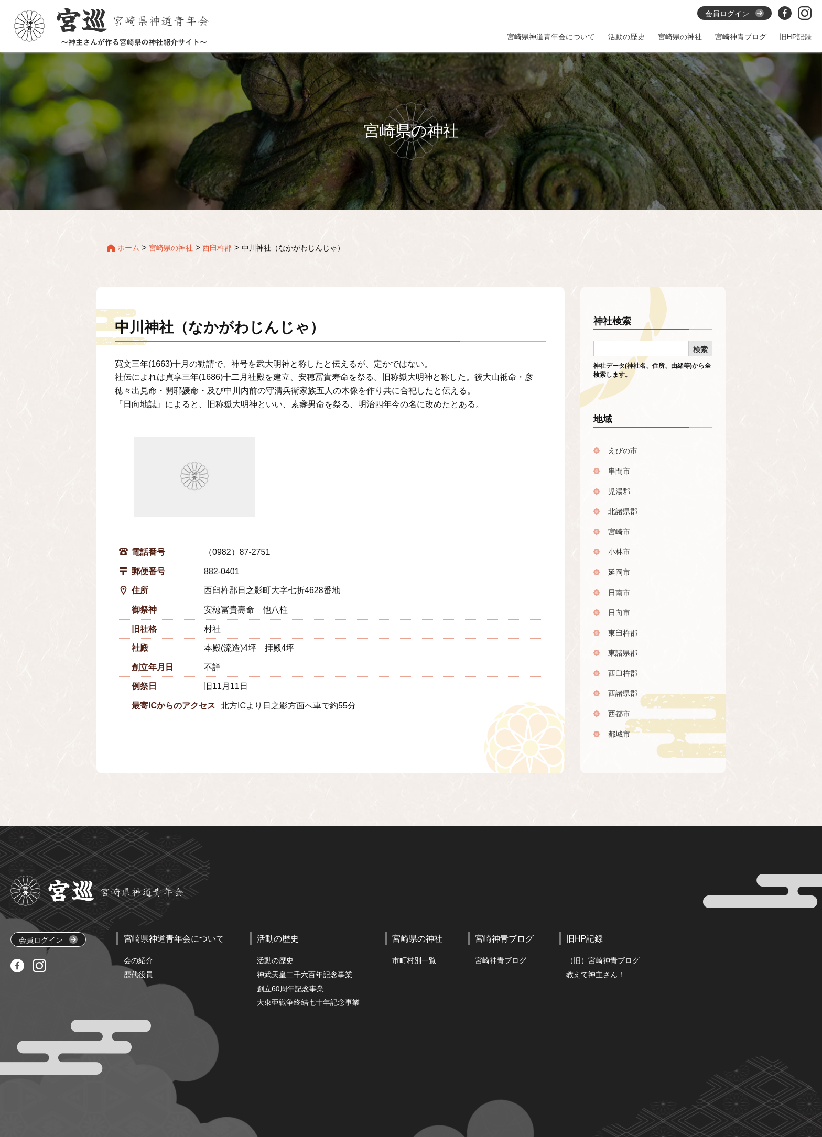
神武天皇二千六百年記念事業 (304, 974)
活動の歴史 (275, 960)
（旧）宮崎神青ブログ (603, 960)
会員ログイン (48, 939)
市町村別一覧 (414, 960)
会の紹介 (138, 960)
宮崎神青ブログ (500, 960)
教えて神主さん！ (595, 974)
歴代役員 (138, 974)
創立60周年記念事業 (290, 989)
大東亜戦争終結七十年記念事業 (308, 1002)
